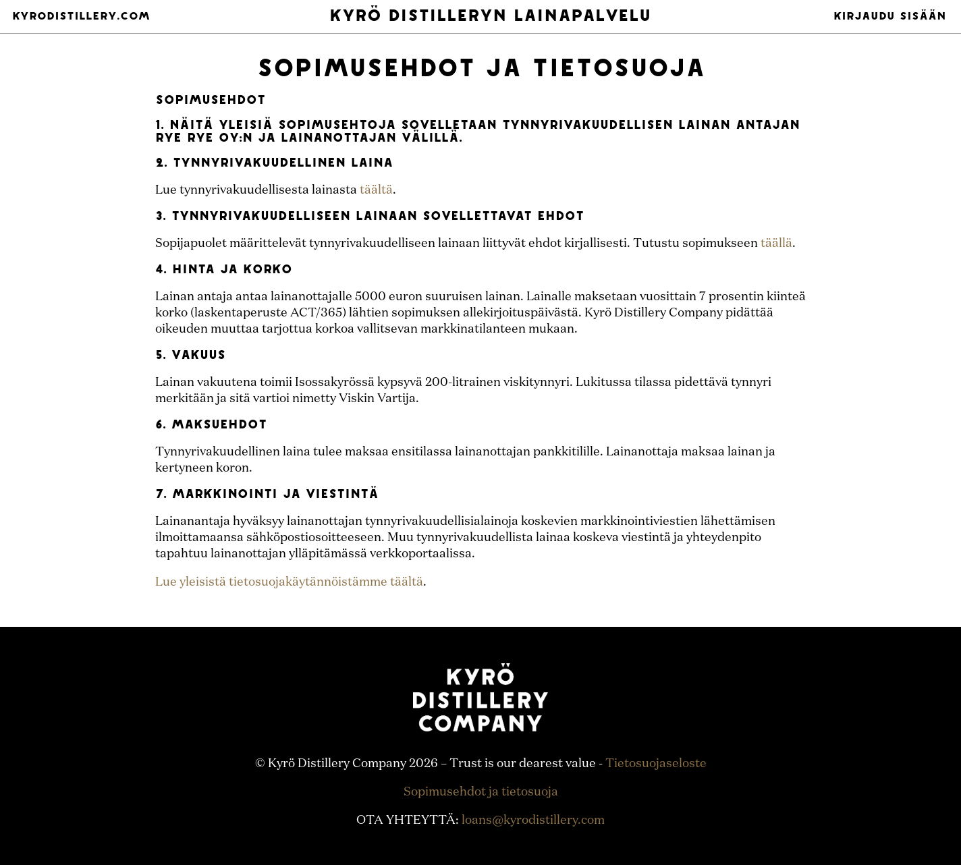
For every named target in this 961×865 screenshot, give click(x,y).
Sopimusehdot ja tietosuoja (481, 792)
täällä (776, 244)
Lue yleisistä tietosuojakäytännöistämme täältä (289, 582)
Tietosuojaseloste (656, 764)
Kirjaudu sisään (889, 16)
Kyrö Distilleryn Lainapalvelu (490, 17)
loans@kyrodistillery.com (533, 820)
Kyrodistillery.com (81, 16)
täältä (376, 190)
